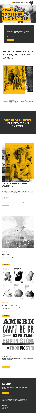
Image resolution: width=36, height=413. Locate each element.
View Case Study (6, 264)
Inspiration (23, 2)
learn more (5, 392)
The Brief (18, 2)
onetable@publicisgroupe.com (15, 402)
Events (27, 2)
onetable (13, 2)
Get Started (5, 205)
